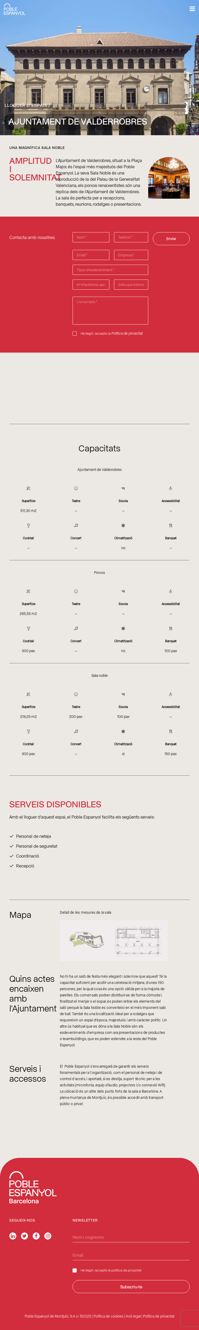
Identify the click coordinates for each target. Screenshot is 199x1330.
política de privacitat (126, 1270)
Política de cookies (108, 1316)
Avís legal (133, 1316)
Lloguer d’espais (26, 105)
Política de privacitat (127, 333)
